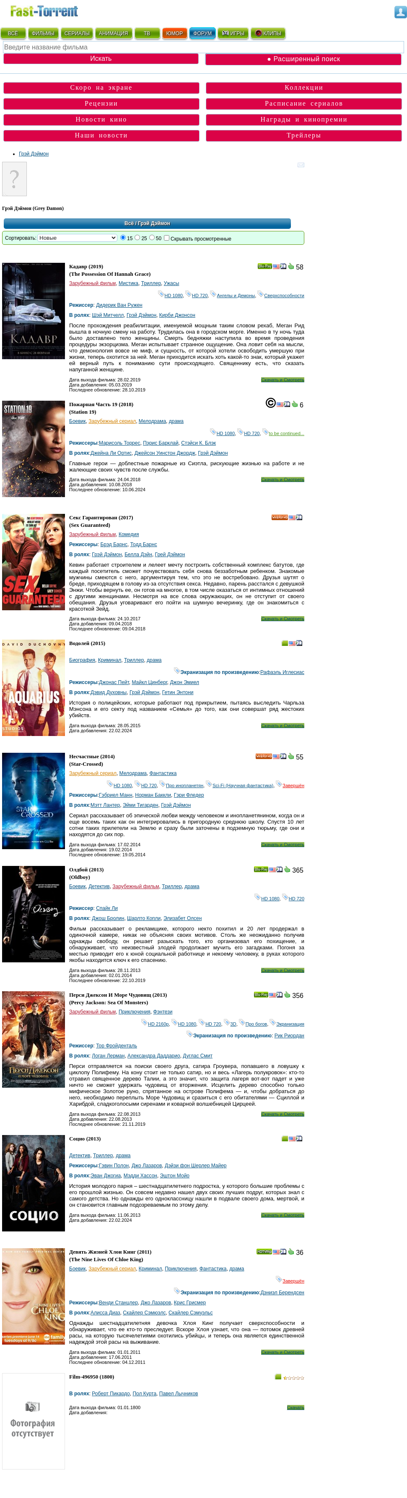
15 (129, 238)
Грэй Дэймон (34, 154)
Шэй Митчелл (108, 315)
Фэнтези (163, 1012)
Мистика (128, 283)
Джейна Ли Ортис (111, 453)
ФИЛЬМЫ (43, 33)
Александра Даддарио (153, 1056)
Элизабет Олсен (182, 918)
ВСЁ (13, 33)
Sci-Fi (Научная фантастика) (239, 785)
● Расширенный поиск (303, 58)
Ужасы (171, 283)
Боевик (77, 421)
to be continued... (283, 433)
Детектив (98, 886)
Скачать (295, 1407)
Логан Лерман (108, 1056)
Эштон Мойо (174, 1176)
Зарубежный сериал (112, 421)
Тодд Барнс (143, 544)
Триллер (151, 283)
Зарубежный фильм (92, 283)
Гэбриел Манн (115, 795)
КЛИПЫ (267, 33)
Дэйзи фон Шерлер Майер (195, 1166)
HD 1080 (170, 295)
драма (176, 421)
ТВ (147, 33)
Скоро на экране (101, 87)
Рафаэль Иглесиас (282, 672)
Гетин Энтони (178, 692)
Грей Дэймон (170, 554)
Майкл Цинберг (149, 682)
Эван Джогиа (106, 1176)
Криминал (110, 660)
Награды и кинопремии (304, 119)
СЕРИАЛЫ (77, 33)
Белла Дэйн (138, 554)
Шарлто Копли (144, 918)
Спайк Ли (107, 908)
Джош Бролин (108, 918)
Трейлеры (304, 135)
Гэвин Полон (114, 1166)
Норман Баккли (153, 795)
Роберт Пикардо (111, 1394)
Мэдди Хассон (140, 1176)
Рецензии (101, 103)
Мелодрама (152, 421)
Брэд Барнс (113, 544)
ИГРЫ (232, 33)
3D (230, 1023)
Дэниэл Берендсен (282, 1293)
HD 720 (196, 295)
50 (158, 238)
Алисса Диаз (105, 1313)
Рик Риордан (289, 1036)
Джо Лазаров (147, 1166)
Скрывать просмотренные (201, 239)
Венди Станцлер (118, 1303)
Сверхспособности (280, 295)
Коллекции (304, 87)
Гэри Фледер (189, 795)
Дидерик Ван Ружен (119, 305)
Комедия (129, 534)
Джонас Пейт (114, 682)
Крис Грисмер (190, 1303)
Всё (129, 223)
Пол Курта (144, 1394)
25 (144, 238)
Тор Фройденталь (116, 1046)
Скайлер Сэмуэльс (191, 1313)
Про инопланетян (181, 785)
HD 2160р (155, 1023)
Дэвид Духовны (109, 692)
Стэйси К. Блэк (198, 443)
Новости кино (101, 119)
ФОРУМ (202, 33)
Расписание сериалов (304, 103)
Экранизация (287, 1023)
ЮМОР (174, 33)
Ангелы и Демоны (232, 295)
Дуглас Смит (198, 1056)
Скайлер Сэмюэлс (144, 1313)
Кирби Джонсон (177, 315)
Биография (82, 660)
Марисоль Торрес (119, 443)
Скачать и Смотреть (282, 379)
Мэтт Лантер (105, 805)
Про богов (253, 1023)
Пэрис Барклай (160, 443)
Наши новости (101, 135)
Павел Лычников (178, 1394)
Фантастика (163, 773)
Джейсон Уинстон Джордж (165, 453)
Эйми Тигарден (140, 805)
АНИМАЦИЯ (113, 33)
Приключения (134, 1012)
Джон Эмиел (184, 682)
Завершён (290, 785)
